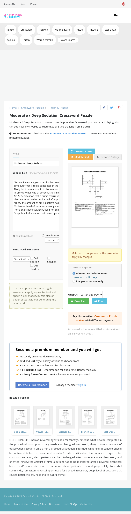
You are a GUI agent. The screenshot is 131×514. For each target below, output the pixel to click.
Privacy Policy (39, 504)
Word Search (68, 40)
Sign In (82, 384)
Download (78, 301)
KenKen (43, 29)
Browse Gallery (108, 157)
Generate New (81, 151)
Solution (51, 261)
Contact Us (9, 3)
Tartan (26, 40)
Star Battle (111, 29)
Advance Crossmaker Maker (68, 133)
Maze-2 (94, 29)
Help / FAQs (70, 504)
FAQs (22, 3)
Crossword (27, 29)
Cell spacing (34, 259)
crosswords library (84, 277)
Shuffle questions (23, 236)
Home (7, 504)
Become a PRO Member (32, 384)
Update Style (80, 157)
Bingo (10, 29)
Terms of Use (21, 504)
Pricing (33, 3)
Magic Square (62, 29)
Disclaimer (55, 504)
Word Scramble (45, 40)
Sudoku (11, 40)
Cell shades (34, 267)
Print (99, 301)
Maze (80, 29)
